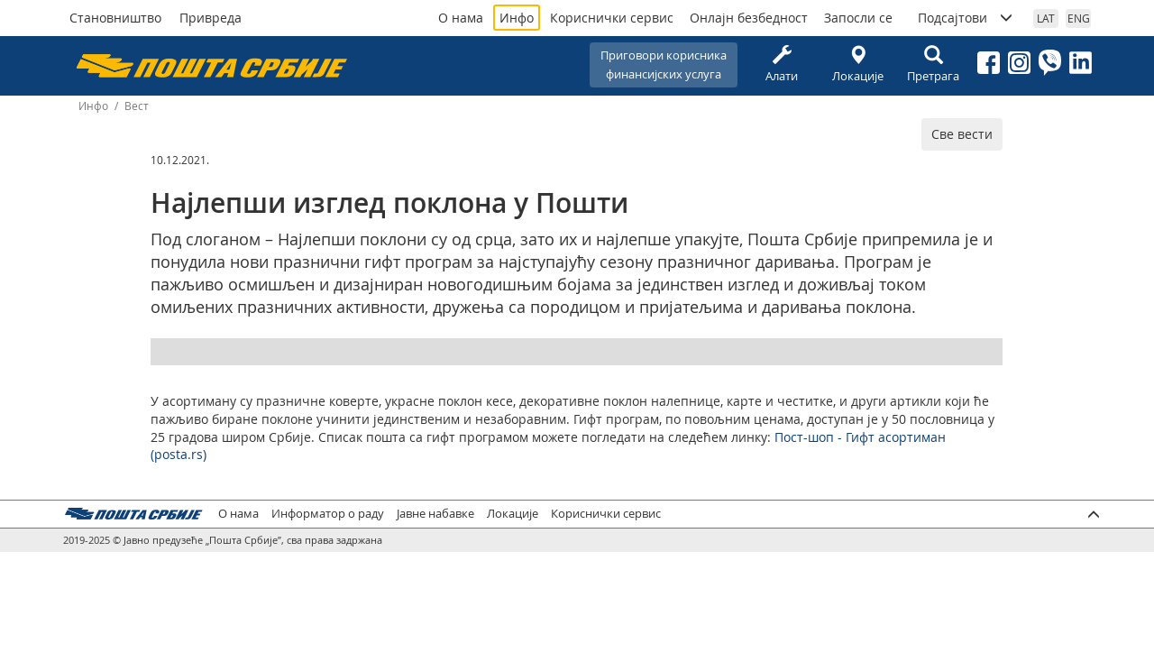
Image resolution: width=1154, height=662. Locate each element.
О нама (460, 17)
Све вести (962, 134)
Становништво (115, 17)
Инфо (516, 17)
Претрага (933, 64)
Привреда (210, 17)
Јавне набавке (435, 513)
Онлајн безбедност (749, 17)
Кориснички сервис (611, 17)
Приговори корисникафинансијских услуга (663, 64)
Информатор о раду (327, 513)
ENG (1078, 18)
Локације (857, 64)
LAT (1046, 18)
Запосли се (858, 17)
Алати (782, 64)
